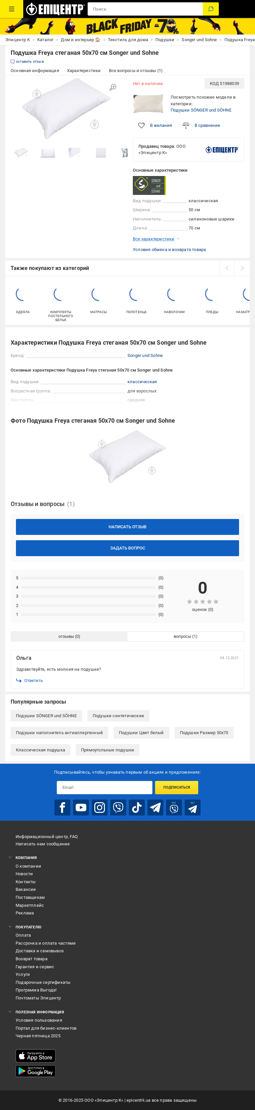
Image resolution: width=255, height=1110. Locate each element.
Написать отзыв (127, 526)
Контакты (26, 881)
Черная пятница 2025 (38, 1035)
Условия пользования (39, 1020)
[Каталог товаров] (11, 9)
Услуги (23, 974)
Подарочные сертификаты (43, 982)
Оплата (23, 935)
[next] (242, 268)
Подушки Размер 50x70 (204, 732)
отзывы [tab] (66, 636)
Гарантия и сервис (35, 966)
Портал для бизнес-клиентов (46, 1028)
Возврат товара (31, 958)
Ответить (29, 680)
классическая (142, 381)
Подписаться (176, 787)
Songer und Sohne (145, 355)
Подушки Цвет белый (141, 732)
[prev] (226, 268)
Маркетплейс (30, 905)
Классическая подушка (40, 749)
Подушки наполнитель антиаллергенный (59, 732)
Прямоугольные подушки (107, 749)
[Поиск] (211, 9)
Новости (24, 873)
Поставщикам (30, 897)
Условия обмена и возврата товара (169, 249)
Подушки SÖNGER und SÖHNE (201, 110)
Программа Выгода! (36, 989)
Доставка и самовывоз (40, 950)
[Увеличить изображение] (113, 87)
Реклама (25, 912)
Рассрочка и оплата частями (46, 943)
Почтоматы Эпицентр (38, 997)
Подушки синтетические (118, 715)
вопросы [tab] (182, 636)
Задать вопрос (127, 548)
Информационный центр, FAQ (47, 836)
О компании (28, 866)
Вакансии (26, 889)
